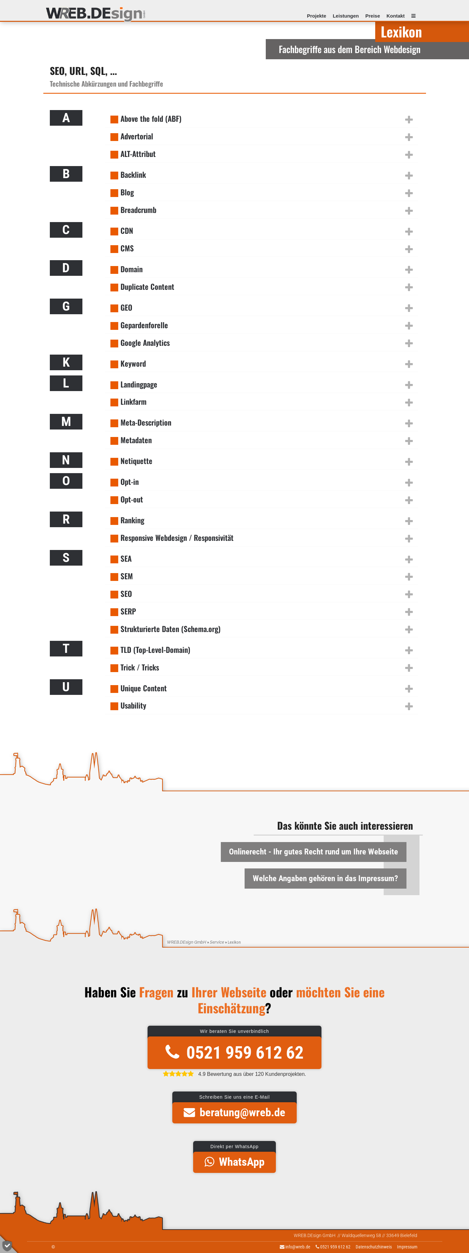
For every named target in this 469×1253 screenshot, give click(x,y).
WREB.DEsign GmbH (186, 942)
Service (217, 942)
